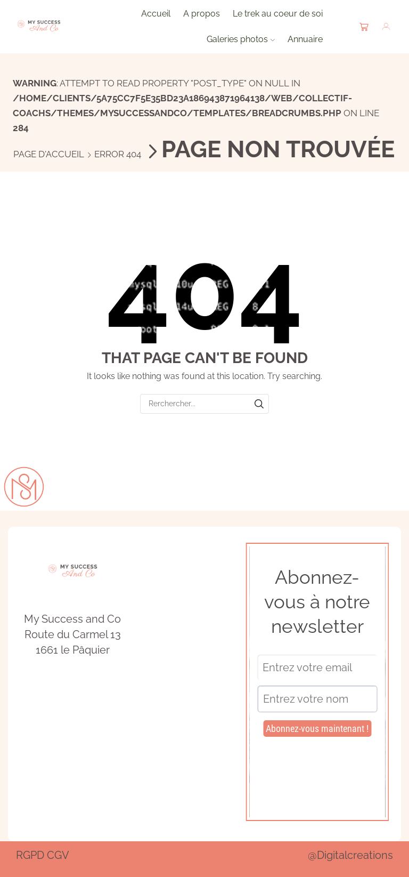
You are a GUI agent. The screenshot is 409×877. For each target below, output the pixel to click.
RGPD (30, 855)
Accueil (155, 14)
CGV (58, 855)
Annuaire (305, 39)
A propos (201, 14)
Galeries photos (241, 39)
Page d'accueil (48, 154)
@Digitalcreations (350, 855)
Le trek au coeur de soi (278, 14)
